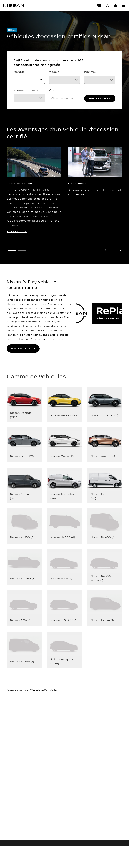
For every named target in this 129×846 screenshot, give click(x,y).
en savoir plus (17, 247)
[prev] (108, 266)
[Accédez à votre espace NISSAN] (116, 5)
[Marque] (38, 80)
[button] (124, 5)
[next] (117, 266)
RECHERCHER (91, 114)
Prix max (20, 89)
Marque (19, 72)
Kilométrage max (78, 89)
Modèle (71, 72)
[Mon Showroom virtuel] (107, 5)
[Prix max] (38, 97)
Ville (17, 106)
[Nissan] (13, 5)
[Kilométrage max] (90, 97)
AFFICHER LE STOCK (23, 364)
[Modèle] (90, 80)
